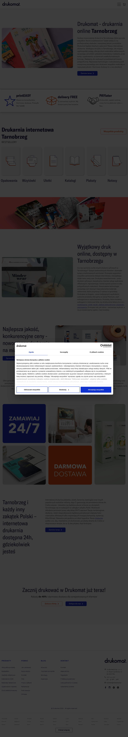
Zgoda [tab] (31, 352)
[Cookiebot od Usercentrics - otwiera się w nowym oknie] (102, 345)
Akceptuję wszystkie (96, 390)
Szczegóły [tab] (64, 352)
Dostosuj (64, 390)
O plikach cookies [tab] (97, 352)
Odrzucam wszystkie (32, 390)
